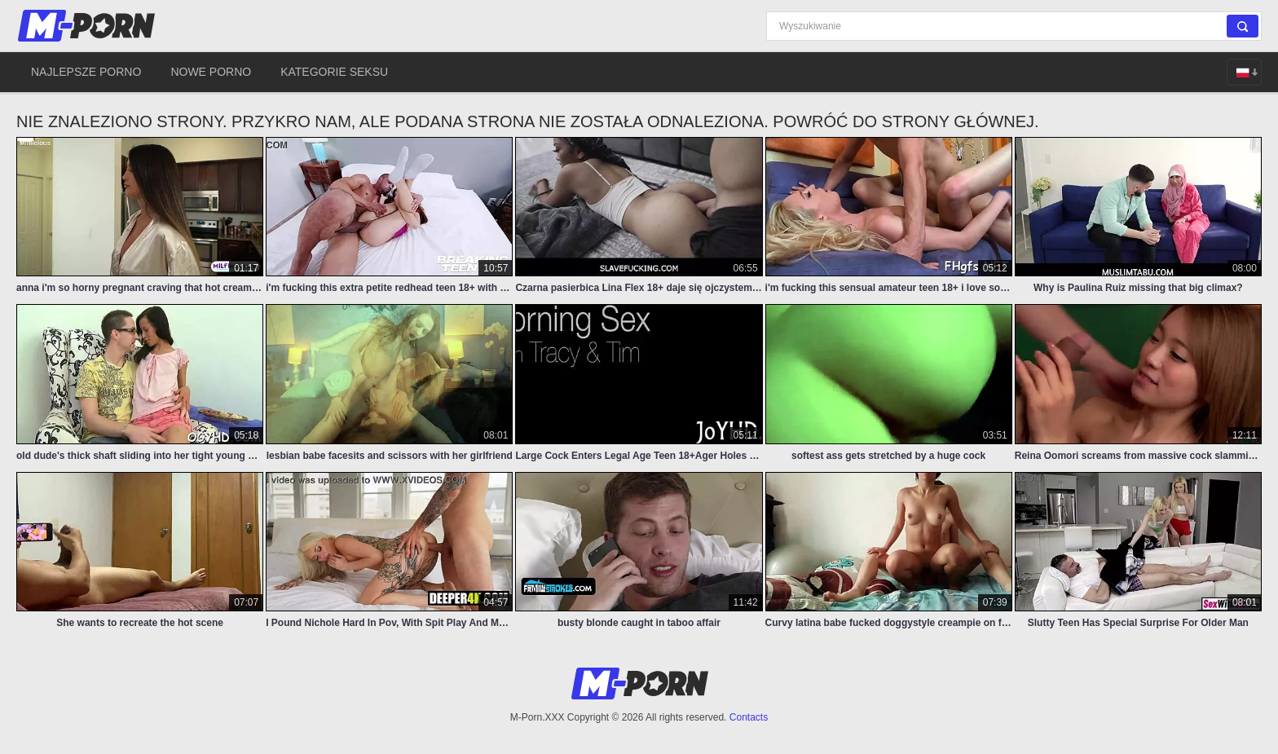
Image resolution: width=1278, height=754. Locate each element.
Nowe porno (210, 71)
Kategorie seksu (334, 71)
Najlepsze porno (86, 71)
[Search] (1014, 26)
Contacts (748, 717)
